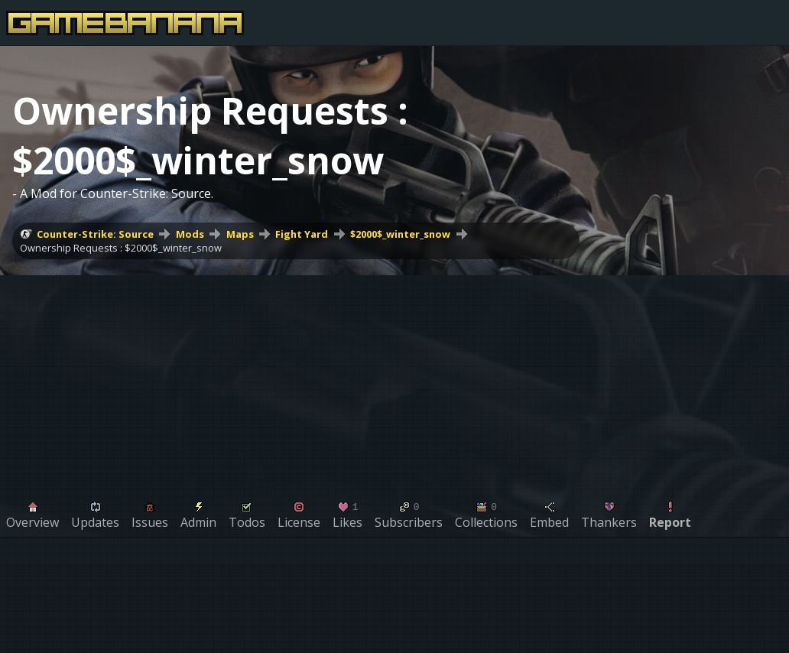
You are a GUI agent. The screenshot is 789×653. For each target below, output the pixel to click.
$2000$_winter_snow (400, 234)
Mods (190, 234)
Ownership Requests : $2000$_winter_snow (121, 248)
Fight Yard (301, 234)
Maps (240, 234)
